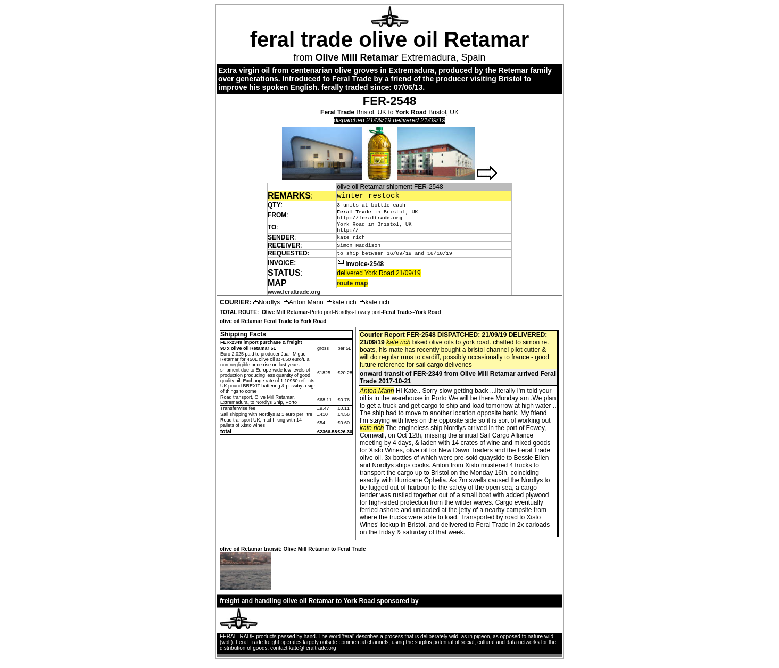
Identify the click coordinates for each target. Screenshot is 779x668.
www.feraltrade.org (294, 296)
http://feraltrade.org (369, 220)
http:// (348, 234)
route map (352, 288)
